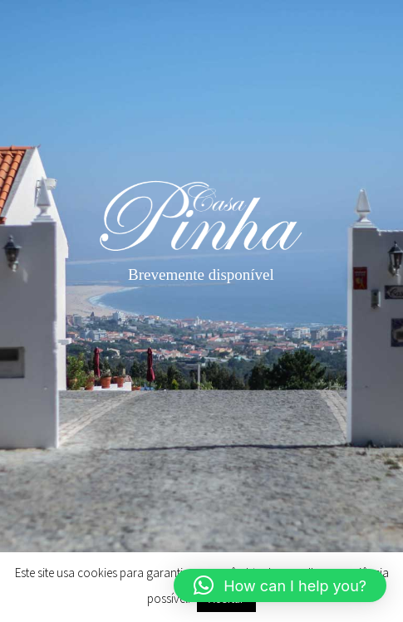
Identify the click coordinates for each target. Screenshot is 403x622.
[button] (280, 585)
